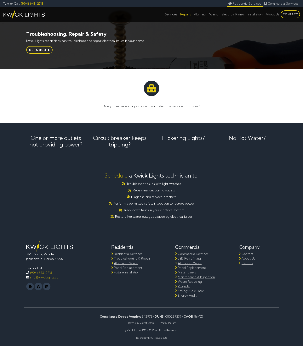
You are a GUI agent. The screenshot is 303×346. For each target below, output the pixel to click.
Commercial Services (193, 254)
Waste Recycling (190, 281)
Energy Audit (187, 295)
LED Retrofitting (189, 258)
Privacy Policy (167, 322)
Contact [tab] (290, 14)
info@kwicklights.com (45, 277)
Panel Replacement (128, 268)
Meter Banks (187, 272)
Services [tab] (171, 14)
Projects (184, 286)
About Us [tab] (272, 14)
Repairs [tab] (185, 14)
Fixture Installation (127, 272)
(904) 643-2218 (32, 3)
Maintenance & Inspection (196, 277)
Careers (247, 263)
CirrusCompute (159, 338)
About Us (248, 258)
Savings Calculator (191, 291)
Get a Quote (39, 50)
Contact (247, 254)
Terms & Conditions (141, 322)
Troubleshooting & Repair (132, 258)
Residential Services (128, 254)
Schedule (116, 175)
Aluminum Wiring (126, 263)
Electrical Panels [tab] (233, 14)
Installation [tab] (255, 14)
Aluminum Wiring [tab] (206, 14)
